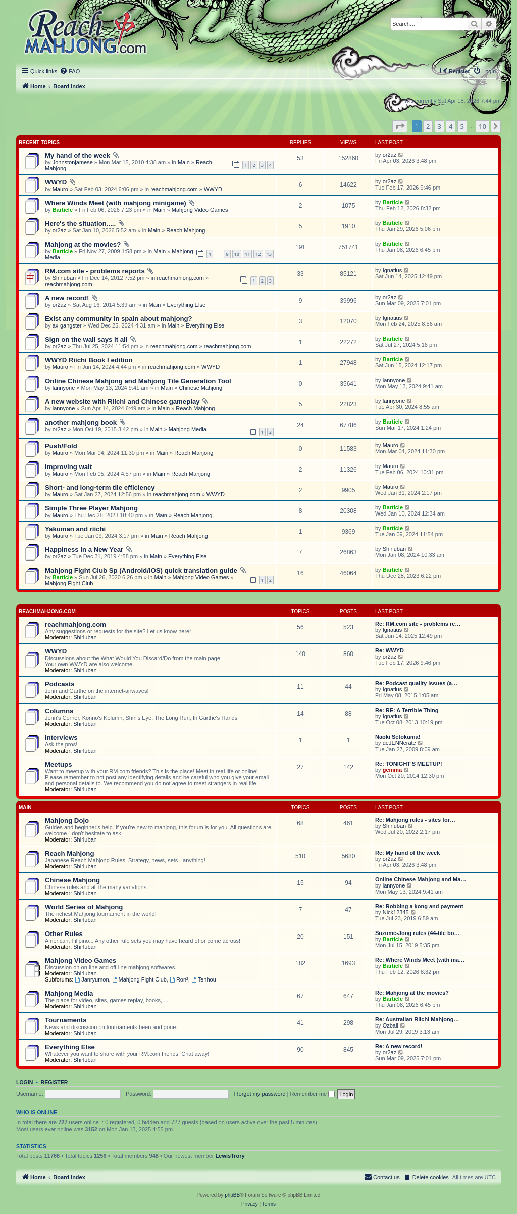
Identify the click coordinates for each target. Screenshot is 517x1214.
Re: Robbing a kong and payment (419, 906)
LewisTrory (230, 1156)
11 (247, 254)
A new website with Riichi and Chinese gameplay (122, 401)
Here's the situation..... (80, 223)
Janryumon (92, 979)
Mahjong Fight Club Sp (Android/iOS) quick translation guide (141, 570)
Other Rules (64, 934)
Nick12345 (396, 912)
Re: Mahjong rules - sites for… (415, 820)
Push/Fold (61, 446)
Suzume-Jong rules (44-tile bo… (417, 933)
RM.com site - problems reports (95, 271)
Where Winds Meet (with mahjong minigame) (115, 203)
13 (269, 254)
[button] (399, 126)
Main (184, 162)
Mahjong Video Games (200, 210)
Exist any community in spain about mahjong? (118, 318)
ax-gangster (67, 325)
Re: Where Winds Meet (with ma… (419, 960)
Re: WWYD (389, 650)
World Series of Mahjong (84, 907)
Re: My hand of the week (407, 853)
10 (236, 254)
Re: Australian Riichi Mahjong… (417, 1019)
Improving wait (68, 467)
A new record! (67, 298)
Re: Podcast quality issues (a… (416, 683)
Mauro (60, 189)
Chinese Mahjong (200, 388)
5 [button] (462, 126)
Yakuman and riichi (75, 529)
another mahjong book (81, 422)
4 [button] (450, 126)
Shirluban (64, 278)
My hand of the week (77, 155)
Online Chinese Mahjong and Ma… (420, 879)
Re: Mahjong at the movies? (412, 993)
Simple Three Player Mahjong (91, 508)
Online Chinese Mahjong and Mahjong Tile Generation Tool (138, 381)
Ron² (179, 979)
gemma (392, 770)
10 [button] (482, 126)
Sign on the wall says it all (86, 339)
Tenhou (203, 979)
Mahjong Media (187, 429)
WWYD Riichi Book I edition (89, 360)
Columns (59, 711)
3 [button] (439, 126)
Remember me (312, 1094)
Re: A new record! (398, 1046)
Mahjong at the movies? (83, 244)
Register (54, 1082)
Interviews (61, 737)
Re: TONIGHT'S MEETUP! (408, 764)
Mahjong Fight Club (69, 583)
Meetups (58, 764)
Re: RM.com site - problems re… (417, 624)
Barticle (63, 210)
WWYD (56, 182)
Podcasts (60, 684)
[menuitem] (70, 71)
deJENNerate (399, 743)
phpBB (232, 1195)
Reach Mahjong (185, 230)
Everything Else (186, 305)
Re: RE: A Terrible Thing (407, 710)
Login (24, 1082)
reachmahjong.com (174, 189)
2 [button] (428, 126)
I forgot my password (259, 1094)
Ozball (390, 1025)
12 (258, 254)
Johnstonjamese (73, 162)
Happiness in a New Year (84, 549)
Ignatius (392, 270)
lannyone (64, 388)
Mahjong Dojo (67, 820)
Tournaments (66, 1020)
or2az (390, 155)
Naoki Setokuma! (397, 737)
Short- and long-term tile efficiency (100, 487)
